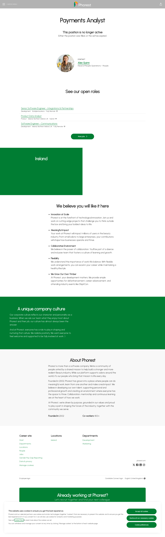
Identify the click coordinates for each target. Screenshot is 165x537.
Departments (25, 444)
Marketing (86, 444)
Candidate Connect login (114, 478)
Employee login (24, 478)
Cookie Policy (19, 520)
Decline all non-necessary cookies (142, 518)
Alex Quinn (84, 62)
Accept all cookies (141, 511)
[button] (161, 4)
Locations (23, 447)
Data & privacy (25, 461)
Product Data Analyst (82, 116)
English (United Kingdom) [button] (135, 478)
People (22, 451)
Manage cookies (26, 465)
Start (21, 440)
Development (88, 440)
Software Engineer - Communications (82, 123)
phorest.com (141, 461)
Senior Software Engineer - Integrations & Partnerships (82, 108)
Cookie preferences (141, 525)
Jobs (21, 454)
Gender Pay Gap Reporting (30, 458)
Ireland (54, 440)
